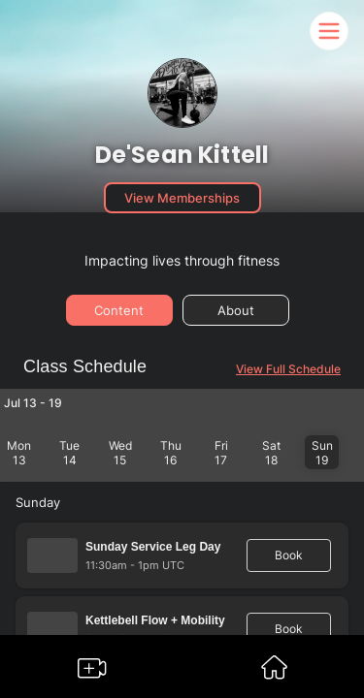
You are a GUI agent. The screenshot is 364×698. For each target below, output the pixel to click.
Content (119, 310)
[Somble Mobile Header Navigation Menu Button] (329, 31)
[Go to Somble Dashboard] (274, 673)
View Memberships (182, 198)
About (235, 310)
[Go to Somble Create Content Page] (92, 672)
